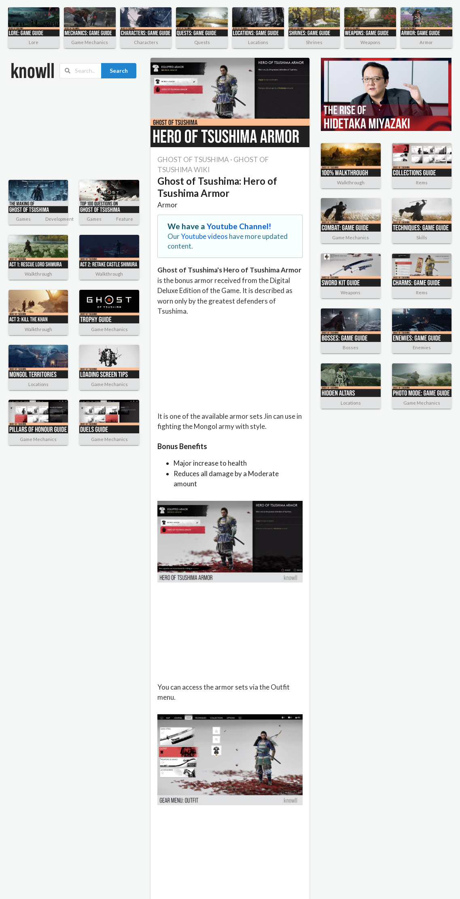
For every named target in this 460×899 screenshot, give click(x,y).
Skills (421, 237)
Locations (258, 42)
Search (119, 70)
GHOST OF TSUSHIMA (193, 159)
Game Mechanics (89, 42)
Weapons (370, 42)
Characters (146, 42)
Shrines (314, 42)
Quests (202, 42)
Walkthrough (38, 273)
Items (422, 182)
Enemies (422, 347)
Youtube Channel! (239, 226)
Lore (33, 42)
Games (23, 219)
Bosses (350, 347)
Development (59, 219)
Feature (124, 219)
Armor (426, 42)
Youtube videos (204, 236)
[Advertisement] (54, 129)
